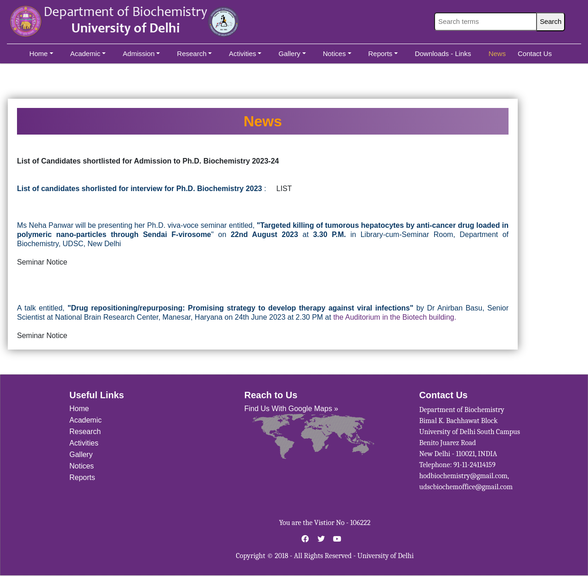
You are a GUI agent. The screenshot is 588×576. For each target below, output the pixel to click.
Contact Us (535, 53)
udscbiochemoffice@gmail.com (466, 487)
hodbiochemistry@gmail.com (463, 476)
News (497, 53)
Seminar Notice (42, 262)
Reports (383, 53)
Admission (141, 53)
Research (194, 53)
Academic (88, 53)
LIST (284, 188)
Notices (337, 53)
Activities (245, 53)
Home (41, 53)
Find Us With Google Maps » (291, 408)
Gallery (291, 53)
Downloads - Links (443, 53)
